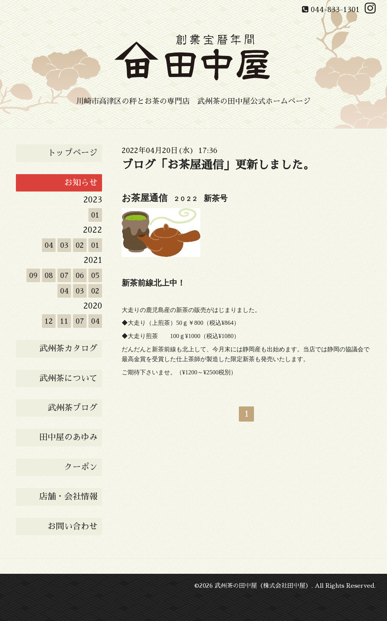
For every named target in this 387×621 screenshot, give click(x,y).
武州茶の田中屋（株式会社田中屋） (263, 586)
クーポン (81, 467)
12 (49, 321)
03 (64, 245)
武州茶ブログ (73, 408)
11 (64, 321)
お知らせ (81, 183)
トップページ (73, 153)
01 (95, 215)
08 (49, 275)
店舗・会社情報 (68, 497)
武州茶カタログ (68, 348)
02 (80, 245)
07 (64, 275)
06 (80, 275)
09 (33, 275)
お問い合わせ (73, 526)
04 (49, 245)
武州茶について (68, 378)
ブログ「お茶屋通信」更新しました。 (218, 165)
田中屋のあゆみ (68, 437)
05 (95, 275)
